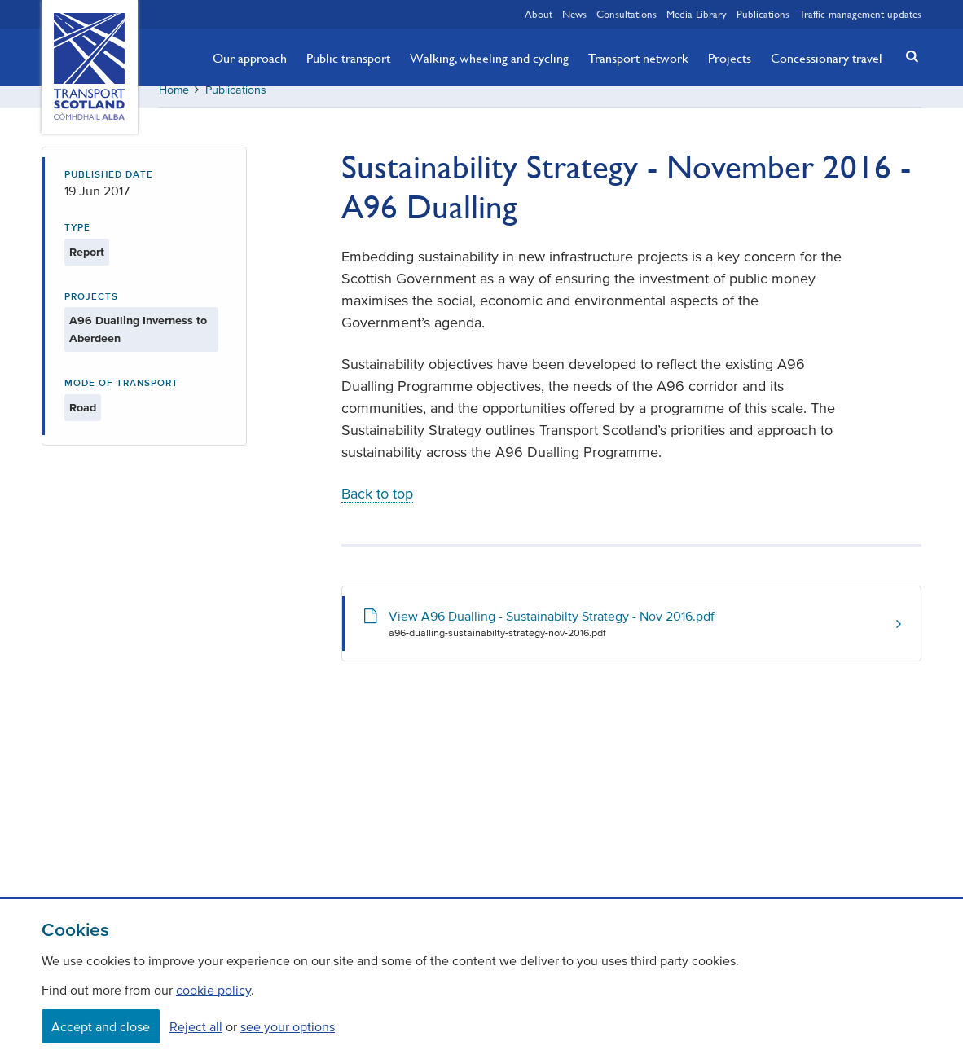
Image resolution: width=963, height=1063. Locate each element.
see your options (287, 1026)
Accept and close (100, 1026)
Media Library (696, 13)
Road (82, 419)
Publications (763, 13)
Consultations (626, 13)
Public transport (348, 58)
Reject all (195, 1026)
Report (86, 263)
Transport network (638, 58)
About (538, 13)
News (574, 13)
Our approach (250, 58)
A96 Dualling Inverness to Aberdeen (138, 341)
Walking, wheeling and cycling (489, 58)
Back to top (377, 506)
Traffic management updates (860, 13)
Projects (729, 58)
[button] (907, 55)
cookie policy (213, 989)
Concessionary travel (826, 58)
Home (174, 101)
